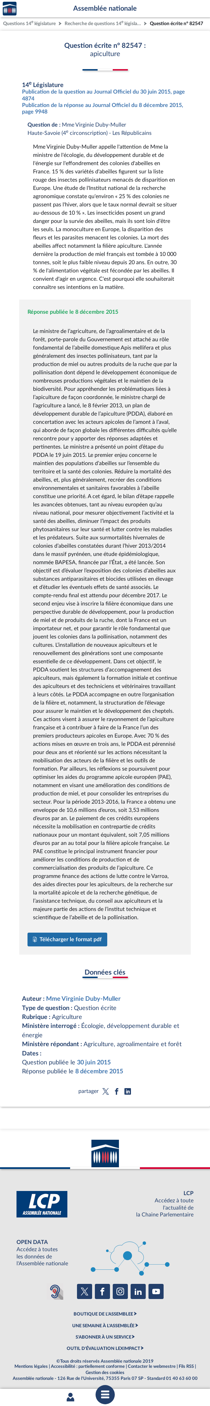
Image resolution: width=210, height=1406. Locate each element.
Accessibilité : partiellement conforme (88, 1366)
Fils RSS (186, 1366)
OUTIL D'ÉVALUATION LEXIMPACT (103, 1348)
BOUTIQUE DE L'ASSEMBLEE (103, 1314)
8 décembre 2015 (99, 1071)
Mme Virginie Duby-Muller (83, 999)
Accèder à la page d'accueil (9, 8)
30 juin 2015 (94, 1062)
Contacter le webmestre (152, 1366)
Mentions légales (31, 1366)
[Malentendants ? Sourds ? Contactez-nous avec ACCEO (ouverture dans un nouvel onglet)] (55, 1291)
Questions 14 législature (29, 23)
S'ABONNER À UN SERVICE (103, 1337)
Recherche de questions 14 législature (103, 23)
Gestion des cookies (105, 1373)
